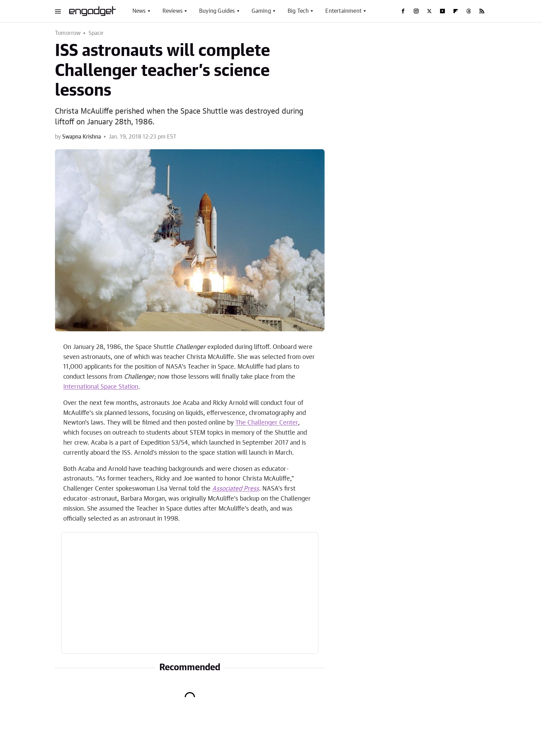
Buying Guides (217, 11)
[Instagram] (416, 11)
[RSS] (482, 11)
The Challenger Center (266, 423)
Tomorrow (68, 33)
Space (95, 33)
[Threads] (469, 11)
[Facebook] (403, 11)
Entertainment (343, 11)
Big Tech (298, 11)
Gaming (261, 11)
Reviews (172, 11)
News (139, 11)
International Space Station (100, 387)
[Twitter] (429, 11)
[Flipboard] (455, 11)
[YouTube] (442, 11)
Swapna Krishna (81, 137)
